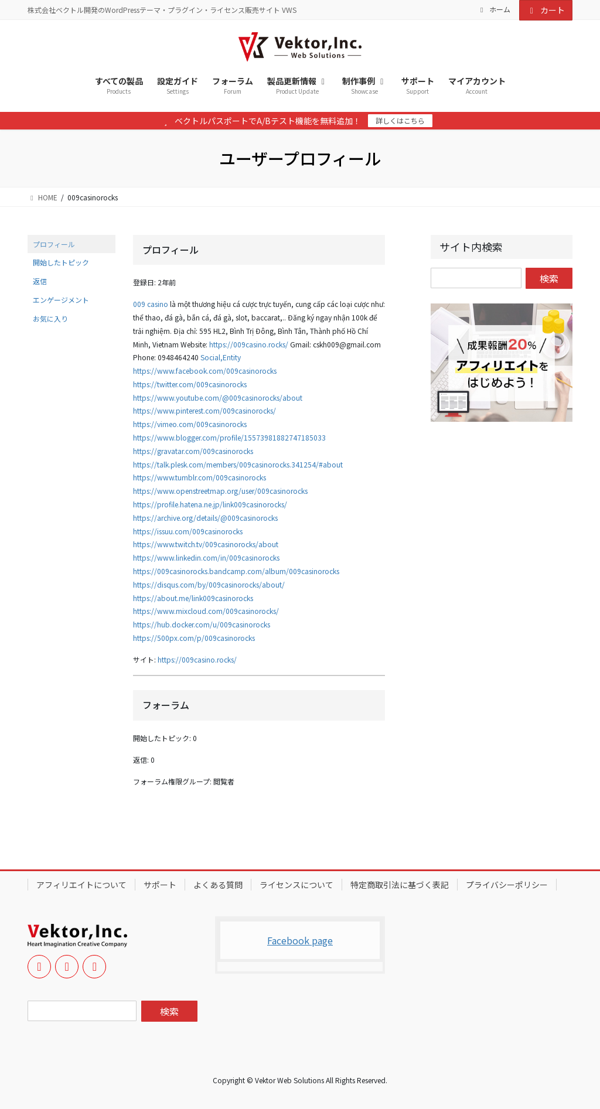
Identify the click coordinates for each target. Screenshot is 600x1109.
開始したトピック (61, 262)
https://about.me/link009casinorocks (193, 598)
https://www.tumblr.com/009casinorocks (199, 477)
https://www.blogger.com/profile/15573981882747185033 (229, 437)
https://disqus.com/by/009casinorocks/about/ (209, 584)
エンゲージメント (61, 300)
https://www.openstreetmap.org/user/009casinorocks (220, 491)
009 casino (150, 304)
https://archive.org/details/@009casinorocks (205, 518)
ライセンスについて (296, 884)
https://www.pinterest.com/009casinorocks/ (204, 410)
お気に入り (50, 318)
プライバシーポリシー (507, 884)
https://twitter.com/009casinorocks (190, 384)
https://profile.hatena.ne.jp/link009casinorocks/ (210, 504)
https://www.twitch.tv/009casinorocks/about (205, 544)
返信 (40, 281)
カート (546, 10)
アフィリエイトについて (81, 884)
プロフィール (54, 244)
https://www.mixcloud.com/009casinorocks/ (206, 611)
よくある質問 (218, 884)
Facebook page (300, 940)
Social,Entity (220, 357)
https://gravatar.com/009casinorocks (193, 451)
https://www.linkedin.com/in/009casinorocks (206, 557)
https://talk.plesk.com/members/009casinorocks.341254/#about (238, 464)
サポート (160, 884)
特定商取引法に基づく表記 (399, 884)
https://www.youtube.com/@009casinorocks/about (217, 397)
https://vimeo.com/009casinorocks (190, 424)
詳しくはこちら (400, 120)
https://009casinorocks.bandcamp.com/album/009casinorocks (236, 571)
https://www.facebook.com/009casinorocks (205, 371)
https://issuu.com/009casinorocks (188, 531)
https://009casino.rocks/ (248, 344)
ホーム (494, 9)
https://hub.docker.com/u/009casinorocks (201, 624)
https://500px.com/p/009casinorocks (194, 638)
